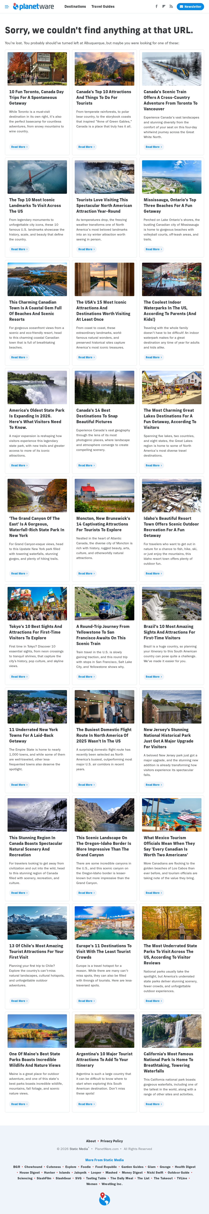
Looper (96, 1172)
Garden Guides (132, 1167)
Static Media (79, 1149)
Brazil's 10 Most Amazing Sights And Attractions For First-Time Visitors (169, 632)
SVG (78, 1178)
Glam (151, 1167)
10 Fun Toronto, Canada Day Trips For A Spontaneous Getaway (36, 97)
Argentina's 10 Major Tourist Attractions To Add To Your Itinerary (104, 1059)
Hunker (49, 1172)
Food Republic (106, 1167)
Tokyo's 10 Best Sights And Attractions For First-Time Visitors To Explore (35, 632)
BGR (16, 1167)
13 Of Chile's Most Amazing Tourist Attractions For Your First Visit (36, 951)
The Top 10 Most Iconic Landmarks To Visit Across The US (35, 205)
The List (143, 1178)
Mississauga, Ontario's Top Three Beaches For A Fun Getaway (170, 205)
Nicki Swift (155, 1172)
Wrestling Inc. (112, 1184)
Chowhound (33, 1167)
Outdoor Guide (178, 1172)
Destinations (75, 6)
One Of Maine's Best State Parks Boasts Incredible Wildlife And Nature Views (35, 1059)
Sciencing (25, 1178)
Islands (64, 1172)
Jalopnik (80, 1172)
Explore (71, 1167)
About (91, 1141)
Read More (18, 146)
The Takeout (163, 1178)
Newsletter (190, 7)
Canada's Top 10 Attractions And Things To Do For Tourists (103, 97)
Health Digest (185, 1167)
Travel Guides (103, 6)
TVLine (182, 1178)
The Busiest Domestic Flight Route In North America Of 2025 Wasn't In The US (103, 735)
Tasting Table (96, 1178)
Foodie (86, 1167)
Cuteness (54, 1167)
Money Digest (132, 1172)
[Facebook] (156, 7)
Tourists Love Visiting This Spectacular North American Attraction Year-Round (104, 205)
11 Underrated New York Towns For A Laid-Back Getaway (33, 735)
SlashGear (63, 1178)
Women (91, 1184)
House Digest (30, 1172)
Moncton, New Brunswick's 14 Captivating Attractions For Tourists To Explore (103, 524)
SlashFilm (44, 1178)
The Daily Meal (121, 1178)
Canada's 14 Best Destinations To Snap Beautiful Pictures (97, 416)
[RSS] (171, 7)
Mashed (112, 1172)
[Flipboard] (164, 7)
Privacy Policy (111, 1141)
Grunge (165, 1167)
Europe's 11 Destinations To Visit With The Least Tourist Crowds (104, 951)
